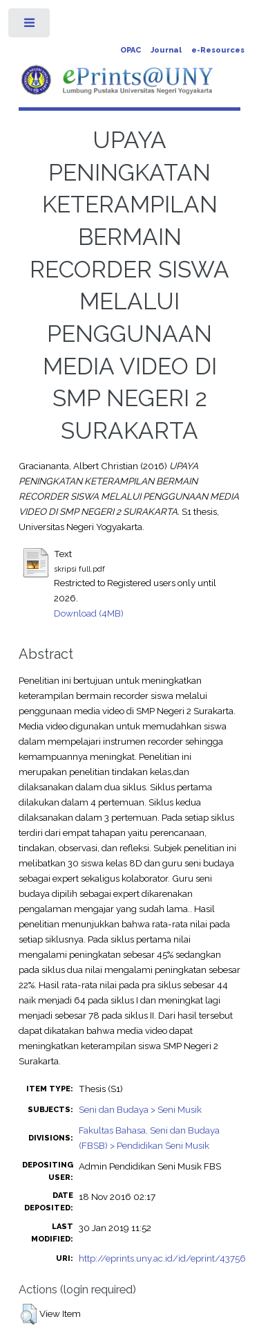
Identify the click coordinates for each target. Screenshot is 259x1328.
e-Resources (217, 50)
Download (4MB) (89, 613)
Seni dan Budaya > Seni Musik (140, 1109)
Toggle (30, 26)
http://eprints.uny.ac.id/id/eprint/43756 (162, 1258)
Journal (166, 50)
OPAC (130, 50)
